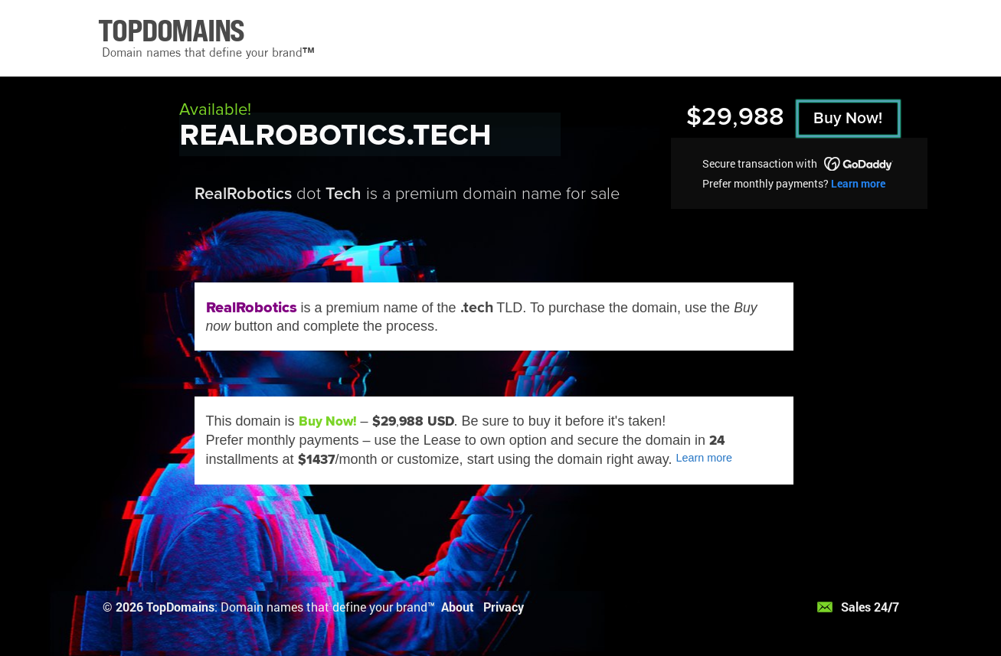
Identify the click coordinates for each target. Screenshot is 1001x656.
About (457, 607)
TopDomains (180, 607)
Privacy (503, 607)
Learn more (858, 183)
